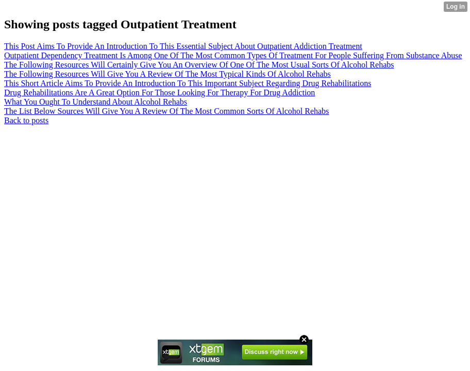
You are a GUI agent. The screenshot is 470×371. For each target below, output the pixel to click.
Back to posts (26, 120)
